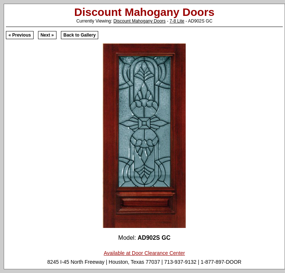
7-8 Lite (176, 21)
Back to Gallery (79, 35)
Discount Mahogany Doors (139, 21)
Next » (47, 35)
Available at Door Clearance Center (144, 253)
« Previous (19, 35)
